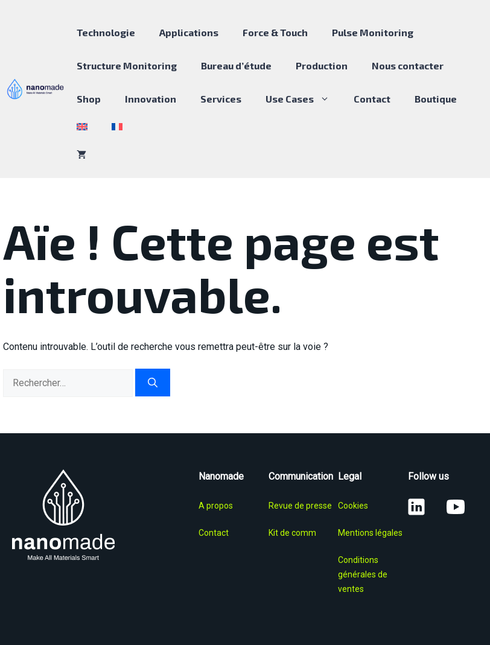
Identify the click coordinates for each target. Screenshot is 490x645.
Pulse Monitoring (372, 32)
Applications (188, 32)
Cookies (353, 505)
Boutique (436, 98)
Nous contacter (408, 65)
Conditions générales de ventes (362, 574)
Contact (372, 98)
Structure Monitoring (127, 65)
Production (322, 65)
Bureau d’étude (236, 65)
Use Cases (304, 99)
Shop (89, 98)
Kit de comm (292, 533)
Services (220, 98)
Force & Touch (275, 32)
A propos (216, 505)
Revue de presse (300, 505)
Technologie (106, 32)
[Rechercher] (152, 382)
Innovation (150, 98)
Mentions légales (370, 533)
